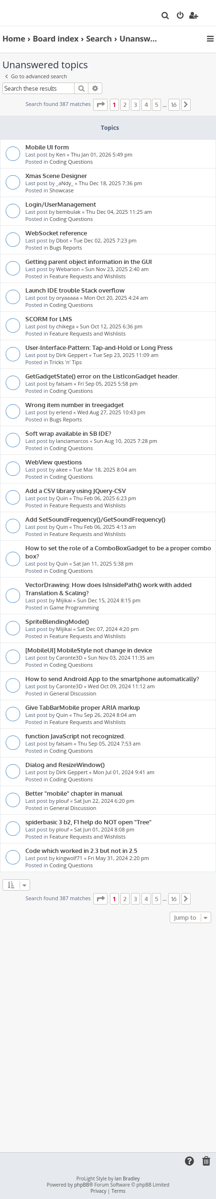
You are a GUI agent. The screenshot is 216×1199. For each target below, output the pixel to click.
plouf (62, 800)
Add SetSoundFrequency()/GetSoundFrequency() (95, 519)
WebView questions (53, 462)
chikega (65, 326)
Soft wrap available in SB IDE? (68, 433)
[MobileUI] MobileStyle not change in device (88, 650)
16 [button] (174, 104)
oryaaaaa (67, 297)
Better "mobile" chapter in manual (73, 793)
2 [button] (125, 104)
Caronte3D (69, 657)
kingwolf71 (69, 858)
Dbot (62, 240)
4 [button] (146, 104)
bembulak (68, 211)
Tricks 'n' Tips (66, 362)
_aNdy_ (64, 183)
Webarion (68, 269)
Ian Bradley (127, 1179)
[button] (100, 104)
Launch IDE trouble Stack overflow (75, 290)
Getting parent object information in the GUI (88, 261)
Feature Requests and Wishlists (88, 276)
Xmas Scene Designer (56, 175)
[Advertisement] (108, 1038)
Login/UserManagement (60, 204)
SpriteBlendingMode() (57, 621)
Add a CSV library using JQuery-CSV (75, 490)
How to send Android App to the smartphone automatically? (112, 678)
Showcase (62, 190)
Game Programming (74, 607)
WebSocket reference (56, 233)
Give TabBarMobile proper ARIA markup (82, 707)
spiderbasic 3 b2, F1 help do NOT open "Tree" (88, 822)
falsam (64, 383)
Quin (62, 498)
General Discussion (73, 693)
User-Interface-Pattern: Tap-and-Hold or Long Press (99, 347)
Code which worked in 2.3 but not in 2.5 (81, 850)
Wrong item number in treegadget (74, 404)
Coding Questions (71, 161)
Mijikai (64, 600)
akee (61, 469)
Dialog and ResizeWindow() (65, 764)
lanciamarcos (72, 440)
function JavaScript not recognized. (75, 736)
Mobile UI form (47, 147)
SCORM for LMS (48, 319)
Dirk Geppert (71, 354)
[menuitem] (166, 16)
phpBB (81, 1185)
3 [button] (135, 104)
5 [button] (156, 104)
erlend (64, 412)
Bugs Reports (66, 247)
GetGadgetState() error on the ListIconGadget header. (102, 376)
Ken (60, 154)
